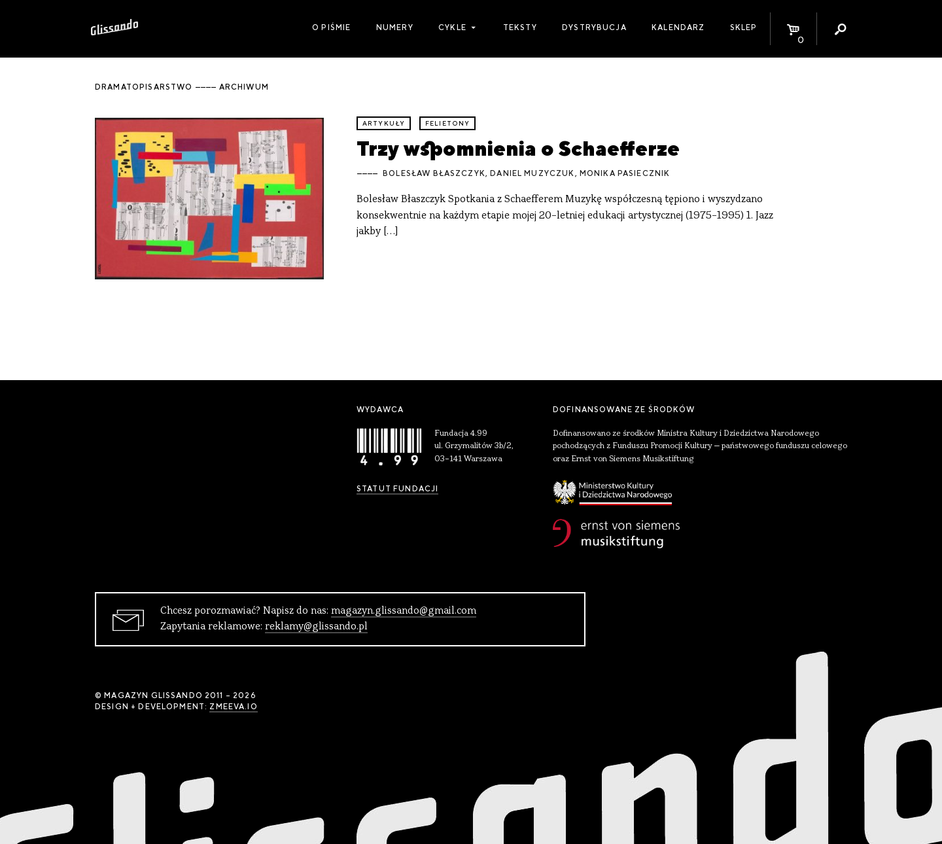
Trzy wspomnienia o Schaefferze (518, 148)
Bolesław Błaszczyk (434, 173)
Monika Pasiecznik (625, 173)
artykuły (383, 123)
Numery (394, 27)
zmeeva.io (233, 706)
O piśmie (331, 27)
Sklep (744, 27)
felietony (447, 123)
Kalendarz (678, 27)
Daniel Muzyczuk (532, 173)
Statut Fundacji (397, 488)
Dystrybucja (594, 27)
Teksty (520, 27)
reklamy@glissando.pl (316, 627)
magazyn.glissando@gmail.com (403, 611)
